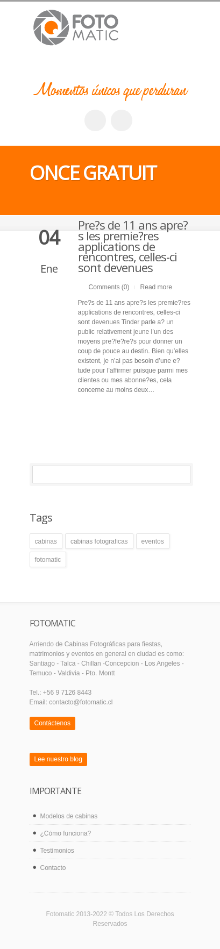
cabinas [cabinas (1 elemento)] (46, 541)
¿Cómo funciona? (65, 833)
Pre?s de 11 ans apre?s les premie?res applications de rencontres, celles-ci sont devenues (133, 246)
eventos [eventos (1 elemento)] (152, 541)
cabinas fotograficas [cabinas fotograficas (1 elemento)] (99, 541)
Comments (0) (109, 287)
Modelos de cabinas (69, 816)
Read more (156, 287)
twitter (121, 120)
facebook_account (95, 120)
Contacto (53, 868)
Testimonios (57, 850)
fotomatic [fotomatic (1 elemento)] (48, 559)
